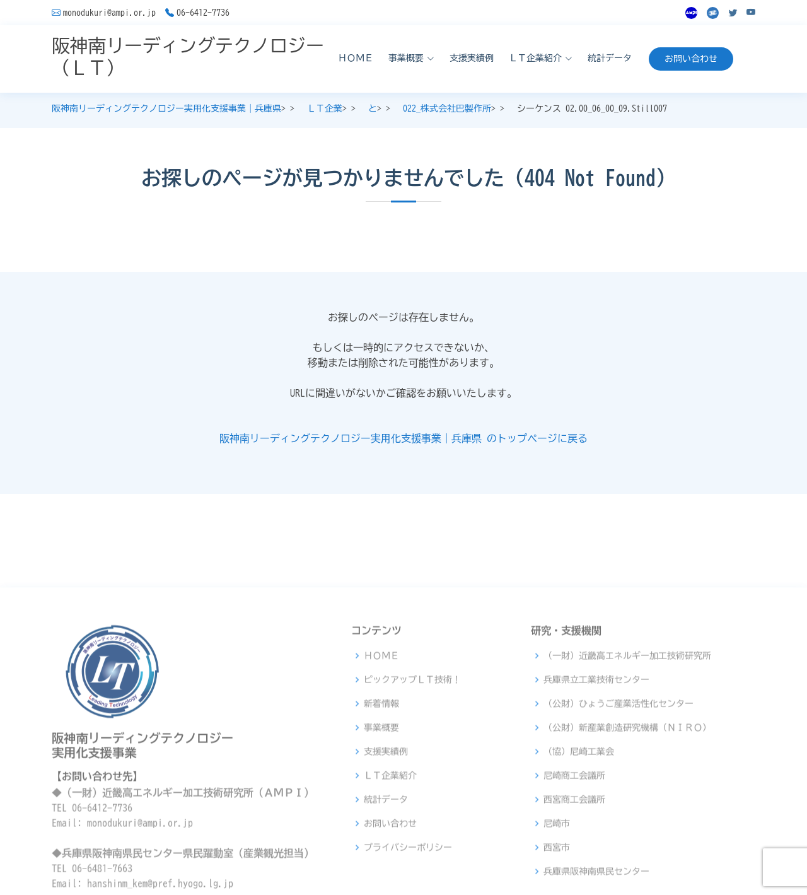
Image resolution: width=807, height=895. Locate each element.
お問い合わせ (691, 58)
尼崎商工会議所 (574, 864)
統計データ (610, 58)
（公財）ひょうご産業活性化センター (618, 792)
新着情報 (381, 792)
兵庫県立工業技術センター (596, 768)
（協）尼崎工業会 (578, 840)
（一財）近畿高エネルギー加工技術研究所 (627, 744)
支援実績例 (472, 58)
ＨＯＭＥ (355, 58)
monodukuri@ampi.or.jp (109, 12)
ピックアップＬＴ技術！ (412, 768)
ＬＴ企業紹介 (390, 864)
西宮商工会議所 (574, 888)
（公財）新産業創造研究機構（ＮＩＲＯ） (627, 816)
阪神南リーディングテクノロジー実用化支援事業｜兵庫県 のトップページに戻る (403, 438)
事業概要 (381, 816)
